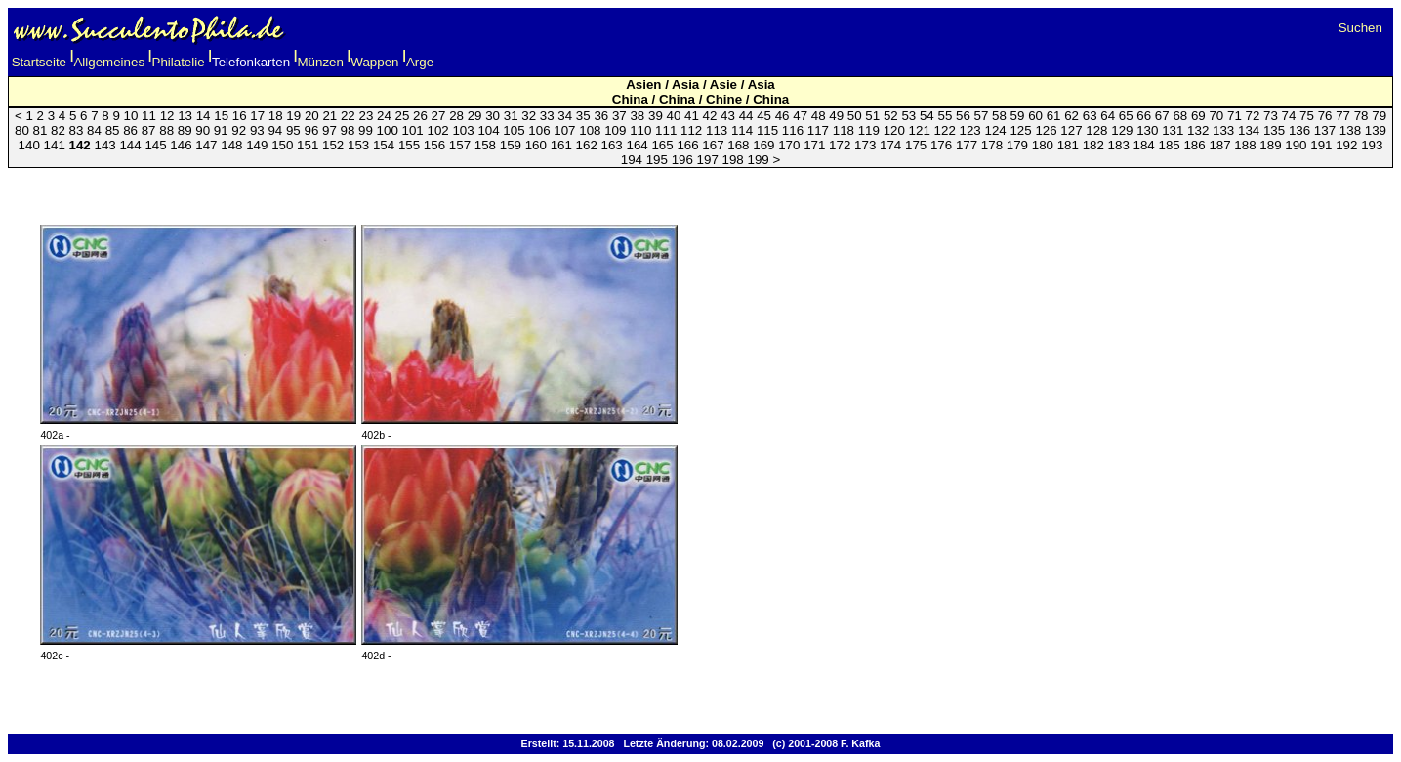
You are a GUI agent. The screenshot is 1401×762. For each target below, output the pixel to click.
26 (420, 115)
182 (1093, 145)
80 (22, 130)
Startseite (39, 62)
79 (1379, 115)
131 (1172, 130)
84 (94, 130)
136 (1299, 130)
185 (1169, 145)
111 (666, 130)
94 (275, 130)
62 (1071, 115)
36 (601, 115)
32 (528, 115)
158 (485, 145)
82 (58, 130)
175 (916, 145)
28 (456, 115)
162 (586, 145)
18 (275, 115)
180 (1042, 145)
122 (945, 130)
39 (655, 115)
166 (687, 145)
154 (383, 145)
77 (1343, 115)
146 (180, 145)
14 (203, 115)
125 (1020, 130)
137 (1325, 130)
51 (872, 115)
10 (131, 115)
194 (631, 159)
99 (365, 130)
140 (29, 145)
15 (221, 115)
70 (1216, 115)
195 (657, 159)
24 (384, 115)
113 (716, 130)
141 (54, 145)
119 (869, 130)
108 (589, 130)
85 (112, 130)
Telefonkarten (251, 62)
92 (238, 130)
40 (674, 115)
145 (155, 145)
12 (167, 115)
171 (814, 145)
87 (149, 130)
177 (966, 145)
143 (104, 145)
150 (282, 145)
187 (1219, 145)
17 (257, 115)
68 (1180, 115)
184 (1144, 145)
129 (1122, 130)
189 (1270, 145)
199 (758, 159)
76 (1325, 115)
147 (206, 145)
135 (1274, 130)
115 (767, 130)
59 (1017, 115)
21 (329, 115)
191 (1321, 145)
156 (434, 145)
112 (691, 130)
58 (999, 115)
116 (793, 130)
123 (970, 130)
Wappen (374, 62)
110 (640, 130)
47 (800, 115)
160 (536, 145)
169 (763, 145)
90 (202, 130)
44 (746, 115)
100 (387, 130)
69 (1198, 115)
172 (839, 145)
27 (439, 115)
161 (561, 145)
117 (818, 130)
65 (1126, 115)
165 (662, 145)
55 (944, 115)
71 (1234, 115)
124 (995, 130)
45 (764, 115)
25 (402, 115)
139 (1375, 130)
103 (463, 130)
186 (1194, 145)
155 (409, 145)
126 (1045, 130)
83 (76, 130)
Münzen (321, 62)
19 (293, 115)
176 (941, 145)
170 (789, 145)
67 (1162, 115)
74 (1289, 115)
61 (1054, 115)
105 (513, 130)
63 (1090, 115)
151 (307, 145)
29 (475, 115)
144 (130, 145)
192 (1346, 145)
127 (1071, 130)
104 (488, 130)
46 (782, 115)
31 (511, 115)
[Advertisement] (701, 185)
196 (682, 159)
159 (510, 145)
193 (1371, 145)
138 (1350, 130)
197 (708, 159)
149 (257, 145)
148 (231, 145)
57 (981, 115)
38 (637, 115)
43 (728, 115)
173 (865, 145)
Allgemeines (108, 62)
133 (1223, 130)
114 (742, 130)
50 (854, 115)
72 (1253, 115)
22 (348, 115)
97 (329, 130)
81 (40, 130)
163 (612, 145)
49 (836, 115)
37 (619, 115)
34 (564, 115)
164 (636, 145)
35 (583, 115)
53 (908, 115)
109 (615, 130)
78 (1361, 115)
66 (1143, 115)
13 (185, 115)
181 (1068, 145)
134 (1248, 130)
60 (1035, 115)
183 (1119, 145)
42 (710, 115)
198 (733, 159)
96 (311, 130)
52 (891, 115)
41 (691, 115)
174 (890, 145)
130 (1147, 130)
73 (1270, 115)
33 (547, 115)
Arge (419, 62)
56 (963, 115)
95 (293, 130)
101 (413, 130)
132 (1198, 130)
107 (564, 130)
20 (312, 115)
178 (992, 145)
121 (919, 130)
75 (1306, 115)
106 (539, 130)
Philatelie (178, 62)
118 (843, 130)
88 (166, 130)
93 (257, 130)
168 (738, 145)
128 (1096, 130)
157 (460, 145)
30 (492, 115)
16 (239, 115)
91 (221, 130)
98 (348, 130)
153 (358, 145)
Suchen (1360, 28)
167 (712, 145)
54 (927, 115)
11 (149, 115)
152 (333, 145)
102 (438, 130)
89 (185, 130)
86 (130, 130)
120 (894, 130)
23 (365, 115)
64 (1107, 115)
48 (818, 115)
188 (1245, 145)
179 (1017, 145)
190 (1295, 145)
